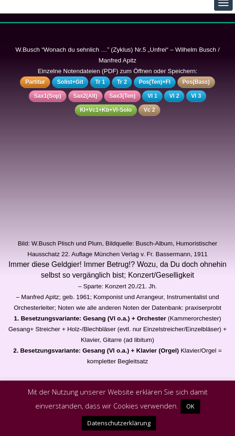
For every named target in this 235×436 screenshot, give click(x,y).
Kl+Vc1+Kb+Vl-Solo (106, 110)
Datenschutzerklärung (118, 423)
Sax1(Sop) (47, 96)
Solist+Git (70, 82)
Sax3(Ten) (122, 96)
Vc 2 (149, 110)
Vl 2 (174, 96)
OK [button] (190, 406)
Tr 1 (100, 82)
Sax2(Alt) (85, 96)
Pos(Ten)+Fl (154, 82)
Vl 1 (152, 96)
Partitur (35, 82)
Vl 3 (196, 96)
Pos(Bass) (196, 82)
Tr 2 (122, 82)
